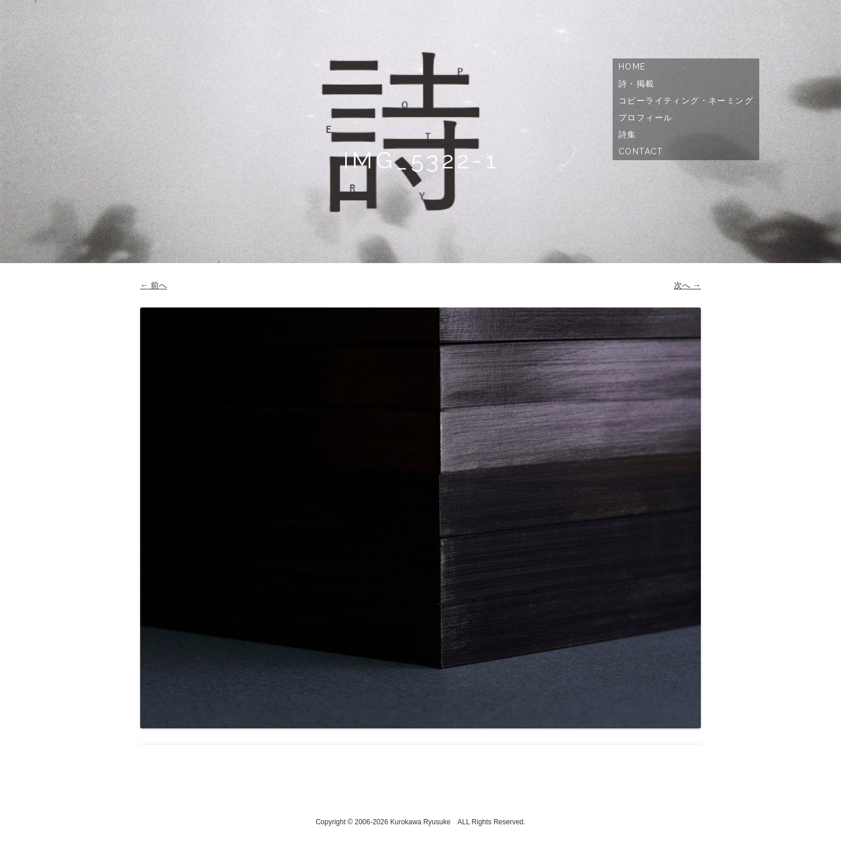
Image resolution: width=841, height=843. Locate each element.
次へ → (687, 285)
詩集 (627, 134)
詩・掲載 (636, 83)
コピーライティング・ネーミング (685, 100)
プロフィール (645, 117)
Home (632, 66)
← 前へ (153, 285)
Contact (640, 151)
